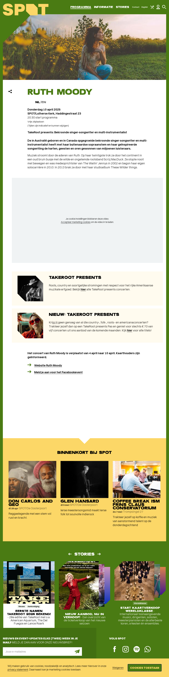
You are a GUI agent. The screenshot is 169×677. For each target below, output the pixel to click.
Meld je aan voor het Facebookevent (58, 372)
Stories (122, 7)
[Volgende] (99, 554)
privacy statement (18, 669)
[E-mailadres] (42, 651)
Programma (80, 7)
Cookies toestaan (144, 667)
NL (37, 102)
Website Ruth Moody (48, 365)
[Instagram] (125, 649)
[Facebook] (114, 649)
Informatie (103, 7)
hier (83, 289)
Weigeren (118, 667)
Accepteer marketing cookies (75, 222)
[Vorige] (70, 554)
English (144, 7)
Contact (136, 7)
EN (43, 102)
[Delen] (10, 91)
